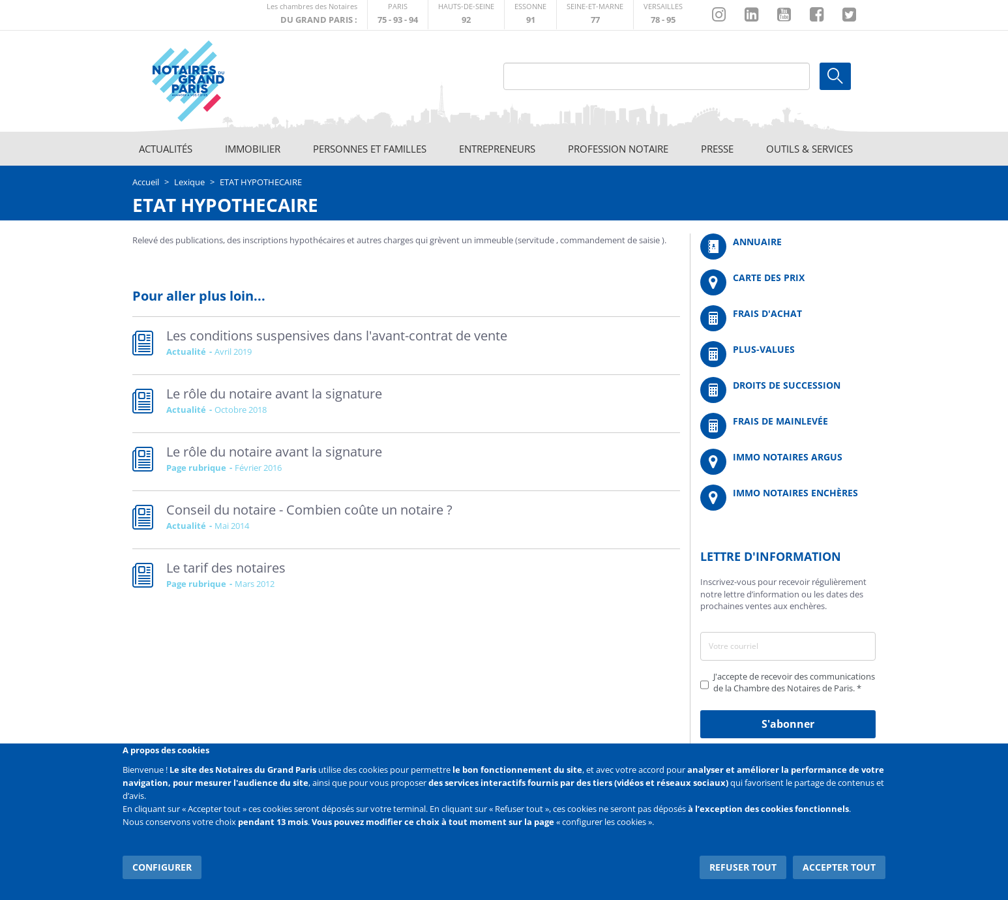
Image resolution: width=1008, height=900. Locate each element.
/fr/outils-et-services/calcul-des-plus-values (788, 354)
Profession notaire (618, 148)
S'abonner (788, 724)
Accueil (145, 182)
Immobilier (252, 148)
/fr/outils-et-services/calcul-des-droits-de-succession (788, 390)
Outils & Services (809, 148)
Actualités (165, 148)
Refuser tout (743, 867)
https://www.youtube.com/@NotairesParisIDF (784, 15)
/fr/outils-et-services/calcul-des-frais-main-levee (788, 426)
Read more (406, 345)
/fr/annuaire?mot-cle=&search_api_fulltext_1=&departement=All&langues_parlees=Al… (788, 246)
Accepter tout (839, 867)
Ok (835, 76)
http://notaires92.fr (466, 14)
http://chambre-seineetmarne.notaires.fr (595, 14)
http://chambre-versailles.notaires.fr (663, 14)
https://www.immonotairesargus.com (788, 462)
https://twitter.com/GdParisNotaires (849, 15)
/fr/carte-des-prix (788, 282)
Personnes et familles (369, 148)
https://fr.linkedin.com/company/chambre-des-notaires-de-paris (751, 15)
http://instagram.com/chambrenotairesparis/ (719, 15)
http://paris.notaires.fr (398, 14)
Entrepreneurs (497, 148)
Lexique (189, 182)
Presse (717, 148)
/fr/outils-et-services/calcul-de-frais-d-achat (788, 318)
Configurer (162, 867)
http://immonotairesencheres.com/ (788, 498)
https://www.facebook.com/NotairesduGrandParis (816, 15)
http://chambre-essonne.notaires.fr (530, 14)
